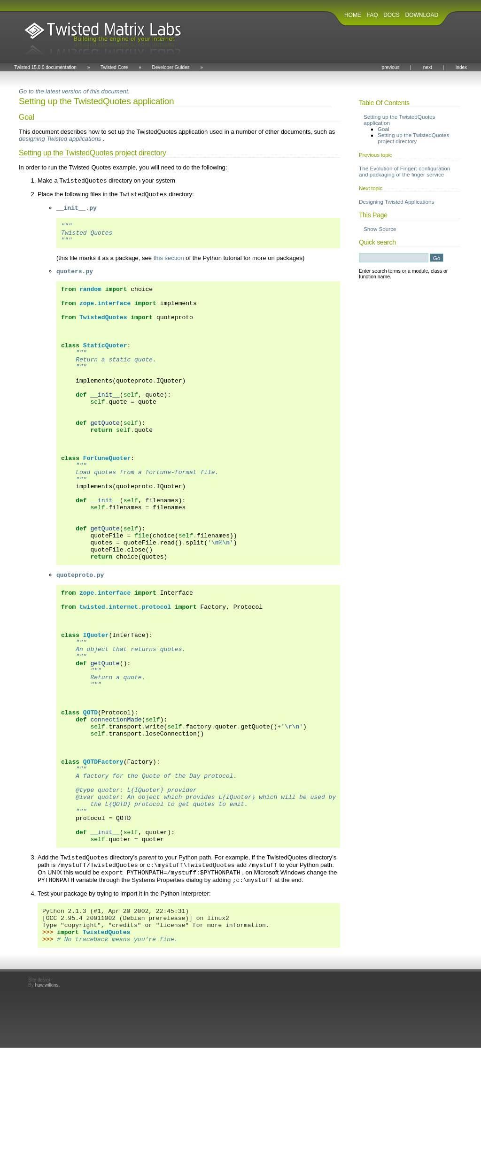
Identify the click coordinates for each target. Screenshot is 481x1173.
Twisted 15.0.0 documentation (45, 67)
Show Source (380, 229)
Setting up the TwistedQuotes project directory (413, 138)
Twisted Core (114, 67)
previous (391, 67)
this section (169, 264)
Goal (383, 129)
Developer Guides (170, 67)
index (461, 67)
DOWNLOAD (421, 15)
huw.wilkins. (47, 1110)
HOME (352, 15)
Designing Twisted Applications (396, 202)
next (427, 67)
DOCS (391, 15)
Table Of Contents (384, 103)
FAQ (372, 15)
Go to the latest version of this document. (74, 91)
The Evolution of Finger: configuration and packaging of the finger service (404, 171)
